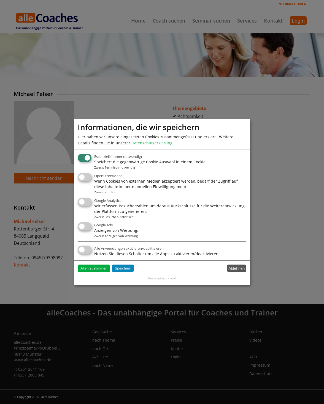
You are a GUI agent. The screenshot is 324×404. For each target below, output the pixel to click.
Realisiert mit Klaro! (162, 278)
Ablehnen (236, 268)
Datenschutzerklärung (151, 142)
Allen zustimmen (93, 268)
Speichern (123, 268)
